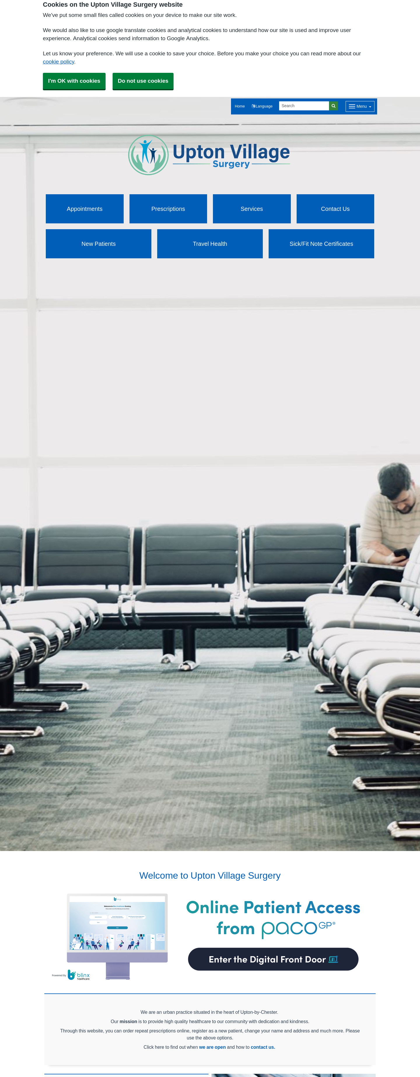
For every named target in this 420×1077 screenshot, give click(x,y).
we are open (212, 1047)
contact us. (263, 1047)
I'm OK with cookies (74, 81)
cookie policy (58, 61)
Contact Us (335, 209)
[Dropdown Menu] (360, 106)
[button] (262, 106)
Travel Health (210, 244)
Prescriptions (168, 209)
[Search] (304, 105)
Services (252, 209)
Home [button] (240, 106)
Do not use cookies (143, 81)
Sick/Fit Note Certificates (321, 244)
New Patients (98, 244)
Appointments (84, 209)
